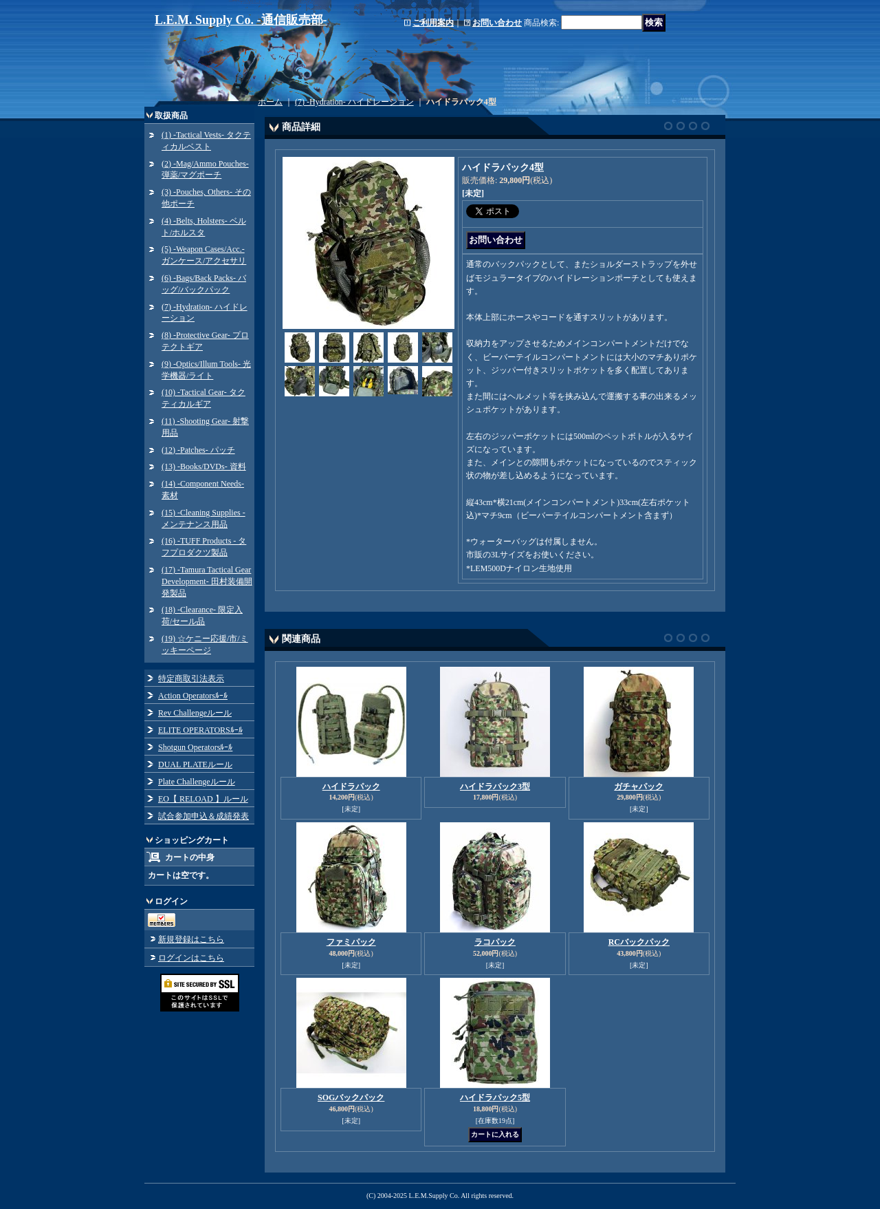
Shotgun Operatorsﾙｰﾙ (195, 747)
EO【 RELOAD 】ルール (203, 799)
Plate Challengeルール (196, 782)
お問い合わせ (497, 23)
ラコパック (495, 942)
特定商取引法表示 (191, 678)
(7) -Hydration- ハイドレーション (354, 102)
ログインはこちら (191, 958)
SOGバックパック (351, 1097)
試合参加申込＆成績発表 (203, 816)
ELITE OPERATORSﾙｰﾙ (200, 730)
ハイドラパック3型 (495, 786)
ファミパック (351, 942)
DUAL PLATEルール (195, 764)
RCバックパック (639, 942)
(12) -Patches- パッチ (198, 450)
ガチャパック (638, 786)
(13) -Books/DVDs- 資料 (204, 466)
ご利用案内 (433, 23)
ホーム (270, 102)
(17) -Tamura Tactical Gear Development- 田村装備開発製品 (207, 581)
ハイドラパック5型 (495, 1097)
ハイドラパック (351, 786)
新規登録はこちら (191, 939)
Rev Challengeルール (195, 713)
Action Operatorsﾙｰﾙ (193, 695)
